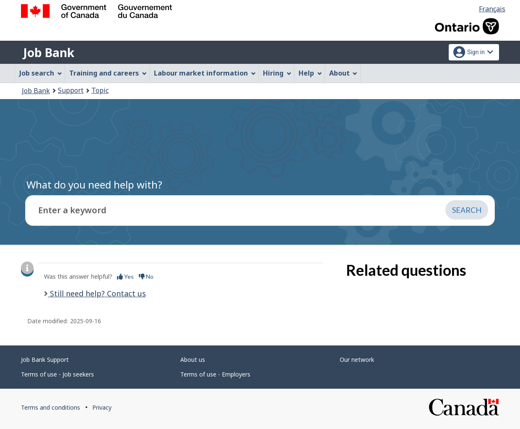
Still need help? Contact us (97, 293)
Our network (357, 360)
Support (70, 90)
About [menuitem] (343, 73)
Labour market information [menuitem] (205, 73)
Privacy (102, 407)
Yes (125, 276)
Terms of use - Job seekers (57, 374)
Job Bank (48, 52)
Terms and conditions (50, 407)
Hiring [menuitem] (277, 73)
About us (192, 360)
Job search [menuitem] (40, 73)
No (146, 276)
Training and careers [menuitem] (108, 73)
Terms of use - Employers (215, 374)
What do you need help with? (94, 184)
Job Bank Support (45, 360)
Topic (100, 90)
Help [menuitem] (310, 73)
